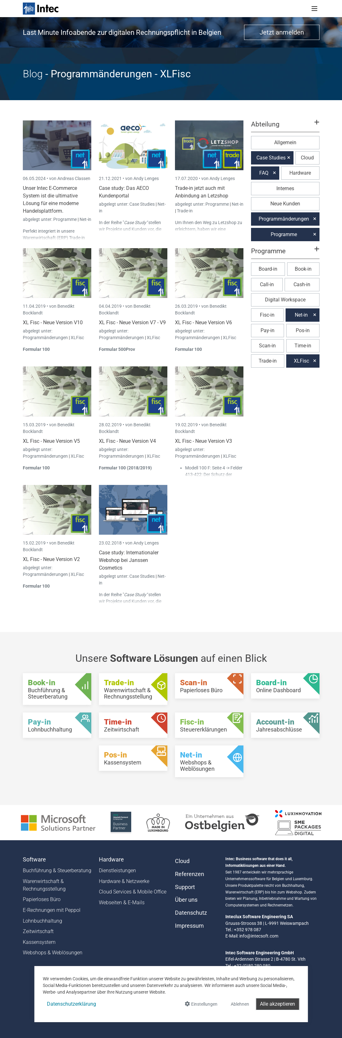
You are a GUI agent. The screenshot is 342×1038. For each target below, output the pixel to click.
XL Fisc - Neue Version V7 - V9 (132, 322)
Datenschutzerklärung (71, 1004)
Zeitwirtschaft (38, 931)
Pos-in (303, 330)
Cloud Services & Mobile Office (132, 892)
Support (185, 887)
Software (34, 859)
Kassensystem (39, 942)
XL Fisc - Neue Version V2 (51, 559)
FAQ (263, 173)
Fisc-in (267, 315)
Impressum (189, 926)
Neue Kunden (285, 204)
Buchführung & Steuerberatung (57, 870)
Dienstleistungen (117, 870)
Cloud (307, 158)
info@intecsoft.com (258, 935)
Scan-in (267, 346)
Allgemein (285, 142)
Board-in (268, 269)
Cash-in (302, 284)
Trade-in (185, 210)
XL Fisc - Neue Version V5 (51, 441)
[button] (285, 127)
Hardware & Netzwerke (124, 881)
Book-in (303, 269)
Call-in (267, 284)
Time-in (302, 346)
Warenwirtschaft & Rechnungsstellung (44, 885)
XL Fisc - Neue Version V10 (53, 322)
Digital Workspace (285, 300)
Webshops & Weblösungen (52, 953)
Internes (285, 188)
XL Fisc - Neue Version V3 (203, 441)
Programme (65, 219)
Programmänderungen (46, 337)
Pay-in (267, 330)
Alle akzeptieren (277, 1004)
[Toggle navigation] (314, 8)
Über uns (186, 900)
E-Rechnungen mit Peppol (52, 910)
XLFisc (77, 337)
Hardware (300, 173)
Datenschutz (191, 913)
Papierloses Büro (42, 899)
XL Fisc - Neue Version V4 (127, 441)
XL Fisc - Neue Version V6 (203, 322)
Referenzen (189, 874)
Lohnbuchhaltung (42, 921)
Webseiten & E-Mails (122, 902)
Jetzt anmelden (282, 32)
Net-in (85, 219)
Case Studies (142, 204)
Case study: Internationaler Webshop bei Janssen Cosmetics (128, 560)
